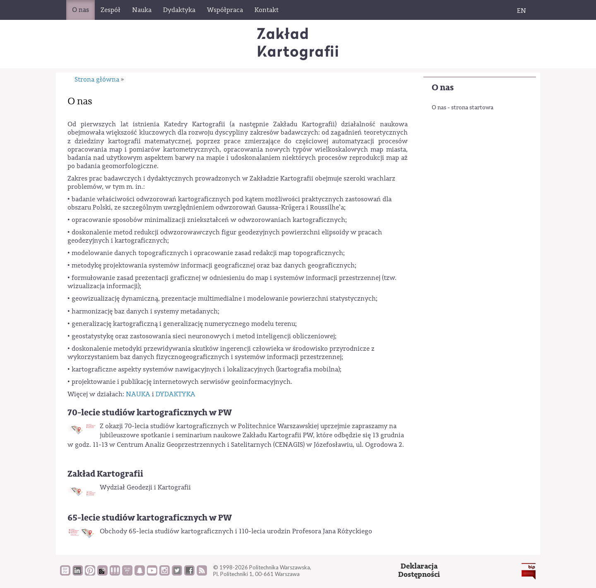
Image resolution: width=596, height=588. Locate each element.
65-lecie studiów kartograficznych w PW (149, 518)
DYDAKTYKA (175, 394)
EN (521, 11)
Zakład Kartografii (105, 474)
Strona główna (96, 79)
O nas (443, 88)
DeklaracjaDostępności (419, 570)
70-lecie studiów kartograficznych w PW (149, 413)
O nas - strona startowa (462, 107)
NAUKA (138, 394)
